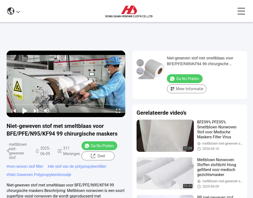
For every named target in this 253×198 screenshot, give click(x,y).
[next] (35, 110)
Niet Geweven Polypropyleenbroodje (40, 174)
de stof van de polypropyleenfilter (78, 166)
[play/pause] (24, 110)
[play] (66, 84)
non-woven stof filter (26, 166)
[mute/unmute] (46, 110)
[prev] (13, 110)
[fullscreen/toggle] (118, 110)
